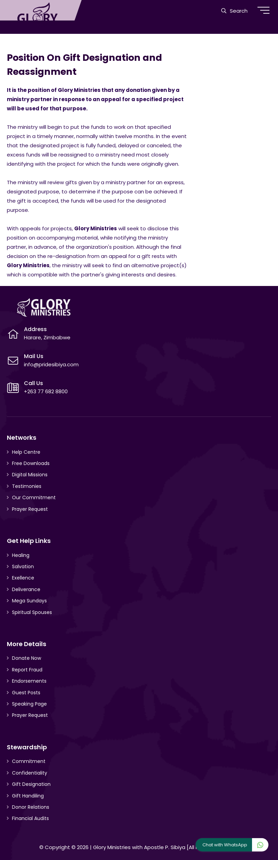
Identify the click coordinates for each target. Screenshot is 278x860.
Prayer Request (30, 509)
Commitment (28, 761)
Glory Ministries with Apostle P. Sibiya (139, 847)
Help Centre (26, 452)
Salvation (23, 566)
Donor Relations (30, 807)
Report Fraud (27, 669)
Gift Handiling (28, 795)
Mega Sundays (29, 600)
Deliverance (26, 589)
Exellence (23, 577)
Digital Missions (30, 474)
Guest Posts (26, 692)
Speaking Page (29, 703)
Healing (20, 555)
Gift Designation (31, 784)
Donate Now (26, 658)
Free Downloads (31, 463)
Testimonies (26, 486)
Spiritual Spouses (32, 612)
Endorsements (29, 681)
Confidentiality (29, 772)
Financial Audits (30, 818)
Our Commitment (34, 497)
